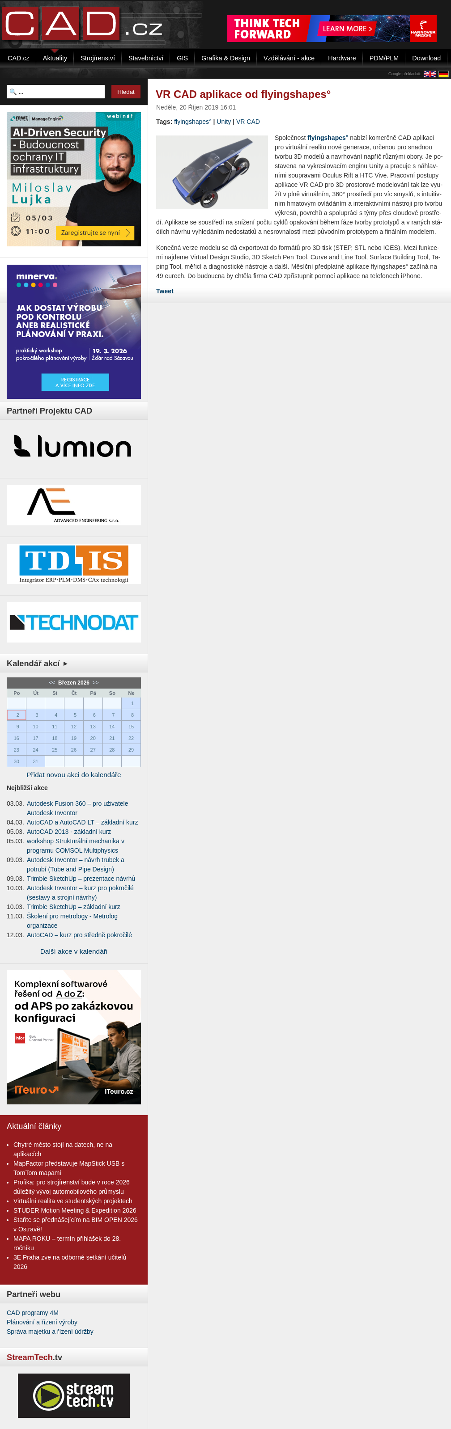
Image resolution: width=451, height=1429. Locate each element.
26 (74, 750)
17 (35, 738)
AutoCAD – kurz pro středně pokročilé (79, 935)
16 (16, 738)
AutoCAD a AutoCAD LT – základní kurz (82, 822)
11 (54, 726)
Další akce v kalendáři (74, 951)
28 (112, 750)
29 (131, 750)
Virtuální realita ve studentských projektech (72, 1201)
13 (93, 726)
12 (74, 726)
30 (16, 761)
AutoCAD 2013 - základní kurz (69, 831)
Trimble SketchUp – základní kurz (73, 906)
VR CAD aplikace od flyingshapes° (243, 94)
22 (131, 738)
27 (93, 750)
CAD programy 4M (33, 1312)
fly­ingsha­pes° (327, 137)
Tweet (165, 291)
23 (16, 750)
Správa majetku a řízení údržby (50, 1331)
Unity (224, 121)
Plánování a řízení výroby (42, 1322)
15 (131, 726)
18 (54, 738)
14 (112, 726)
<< (52, 683)
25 (54, 750)
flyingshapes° (192, 121)
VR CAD (248, 121)
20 (93, 738)
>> (94, 683)
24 (35, 750)
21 (112, 738)
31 (35, 761)
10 (35, 726)
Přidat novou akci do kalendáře (73, 774)
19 (74, 738)
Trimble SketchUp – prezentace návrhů (81, 878)
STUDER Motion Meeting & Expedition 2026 (74, 1210)
